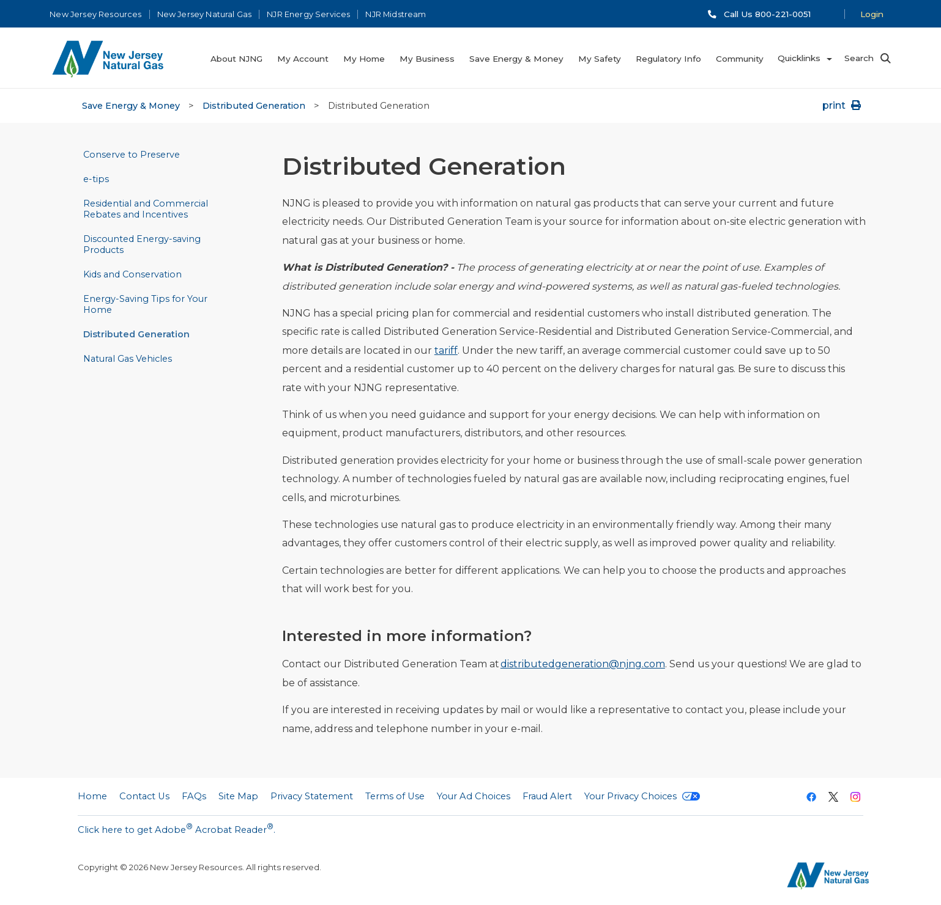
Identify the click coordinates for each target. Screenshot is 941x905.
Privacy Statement (311, 796)
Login (871, 14)
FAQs (194, 796)
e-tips (96, 179)
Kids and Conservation (132, 274)
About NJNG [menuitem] (236, 59)
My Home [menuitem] (364, 59)
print (842, 105)
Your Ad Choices (473, 796)
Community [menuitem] (740, 59)
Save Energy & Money (131, 105)
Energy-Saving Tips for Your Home (145, 304)
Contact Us (144, 796)
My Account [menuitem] (303, 59)
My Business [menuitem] (427, 59)
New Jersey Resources (95, 14)
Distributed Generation (254, 105)
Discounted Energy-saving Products (142, 244)
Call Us (767, 14)
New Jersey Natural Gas (204, 14)
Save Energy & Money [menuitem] (516, 59)
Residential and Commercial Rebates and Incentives (145, 209)
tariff (446, 350)
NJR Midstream (395, 14)
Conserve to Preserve (131, 154)
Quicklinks (799, 58)
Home (92, 796)
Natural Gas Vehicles (127, 358)
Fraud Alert (547, 796)
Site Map (238, 796)
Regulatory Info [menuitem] (668, 59)
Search (859, 58)
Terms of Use (395, 796)
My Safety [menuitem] (599, 59)
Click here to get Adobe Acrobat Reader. (176, 828)
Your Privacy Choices (642, 796)
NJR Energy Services (308, 14)
